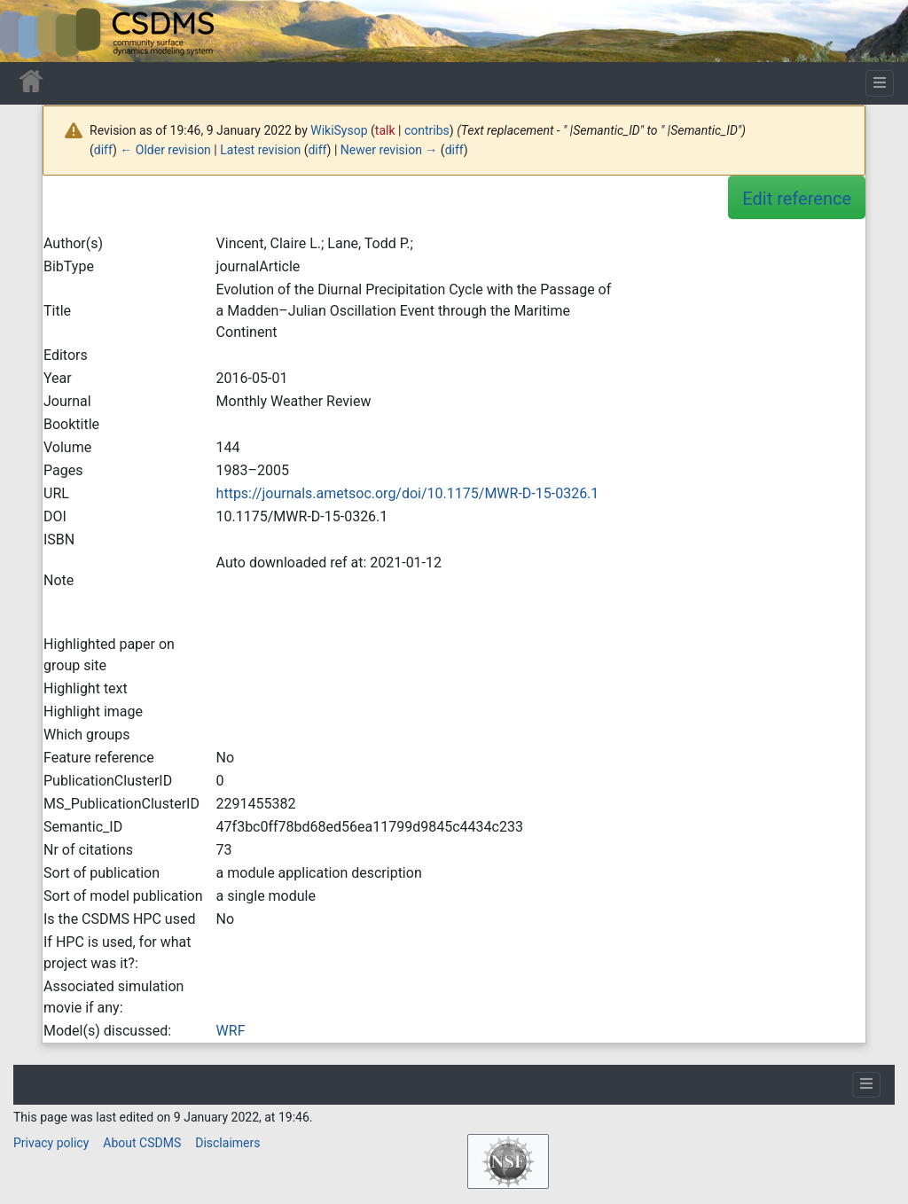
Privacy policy (51, 1143)
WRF (231, 1030)
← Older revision (165, 150)
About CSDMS (142, 1143)
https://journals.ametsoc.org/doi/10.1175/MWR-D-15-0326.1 (407, 493)
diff (103, 150)
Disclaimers (227, 1143)
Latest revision (260, 150)
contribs (427, 130)
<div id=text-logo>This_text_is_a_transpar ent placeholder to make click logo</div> (28, 31)
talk (385, 130)
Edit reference (796, 198)
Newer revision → (389, 150)
